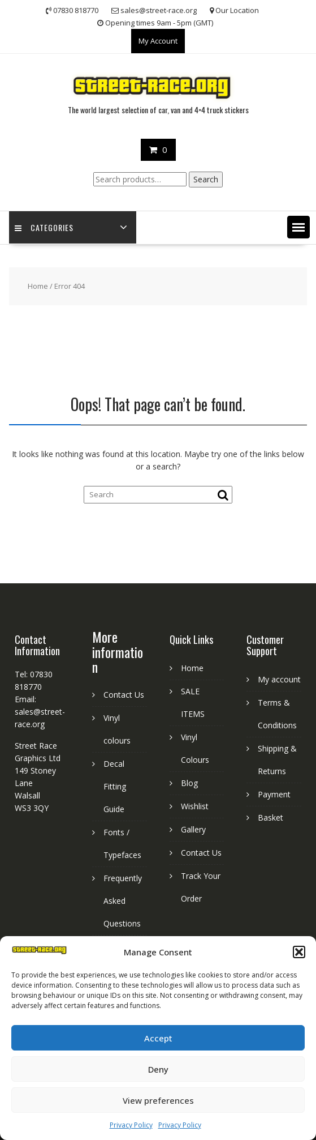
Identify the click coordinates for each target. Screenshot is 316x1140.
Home (38, 286)
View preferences (158, 1100)
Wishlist (195, 806)
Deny (158, 1069)
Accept (158, 1038)
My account (279, 679)
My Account (158, 41)
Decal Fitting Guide (114, 786)
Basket (270, 817)
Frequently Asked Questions (122, 901)
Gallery (193, 829)
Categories (44, 227)
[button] (299, 952)
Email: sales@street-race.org (40, 711)
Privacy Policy (131, 1125)
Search (205, 179)
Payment (274, 794)
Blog (189, 783)
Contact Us (123, 694)
